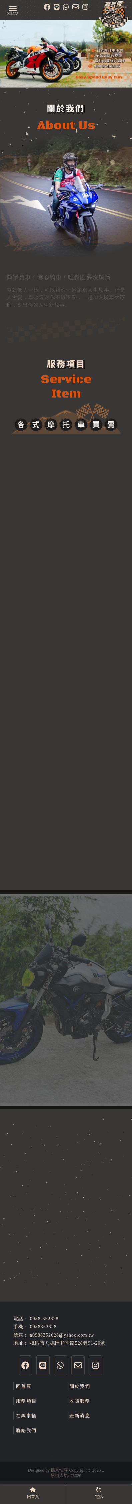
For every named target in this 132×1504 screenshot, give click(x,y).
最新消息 (79, 1415)
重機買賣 (55, 1440)
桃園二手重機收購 (66, 1453)
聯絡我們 (26, 1430)
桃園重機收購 (98, 1447)
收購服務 (79, 1400)
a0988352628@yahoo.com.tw (62, 1335)
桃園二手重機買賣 (36, 1447)
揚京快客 (59, 1470)
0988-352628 (44, 1318)
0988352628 (43, 1326)
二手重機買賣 (83, 1440)
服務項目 (26, 1400)
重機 (36, 1440)
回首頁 (23, 1386)
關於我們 (79, 1386)
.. (103, 1470)
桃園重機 (70, 1447)
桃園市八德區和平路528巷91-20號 (68, 1343)
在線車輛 (26, 1415)
